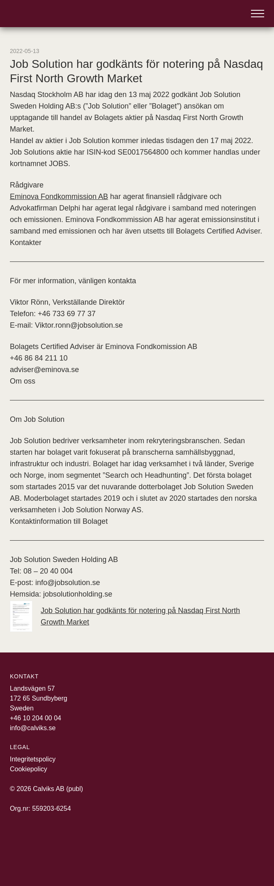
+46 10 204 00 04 (35, 718)
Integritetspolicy (32, 759)
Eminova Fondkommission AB (59, 196)
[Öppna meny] (257, 14)
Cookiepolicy (28, 769)
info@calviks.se (32, 727)
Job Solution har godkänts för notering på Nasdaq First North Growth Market (125, 616)
